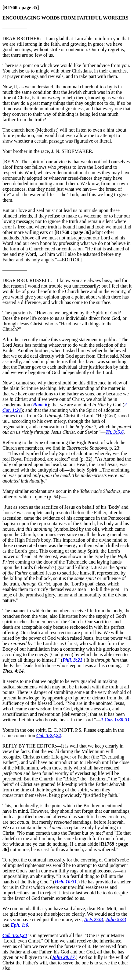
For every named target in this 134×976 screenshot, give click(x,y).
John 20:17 (63, 957)
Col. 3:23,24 (48, 735)
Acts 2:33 (93, 919)
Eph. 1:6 (19, 925)
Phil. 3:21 (72, 660)
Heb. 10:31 (66, 881)
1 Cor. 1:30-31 (115, 719)
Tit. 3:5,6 (115, 432)
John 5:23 (116, 919)
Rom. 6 (40, 404)
